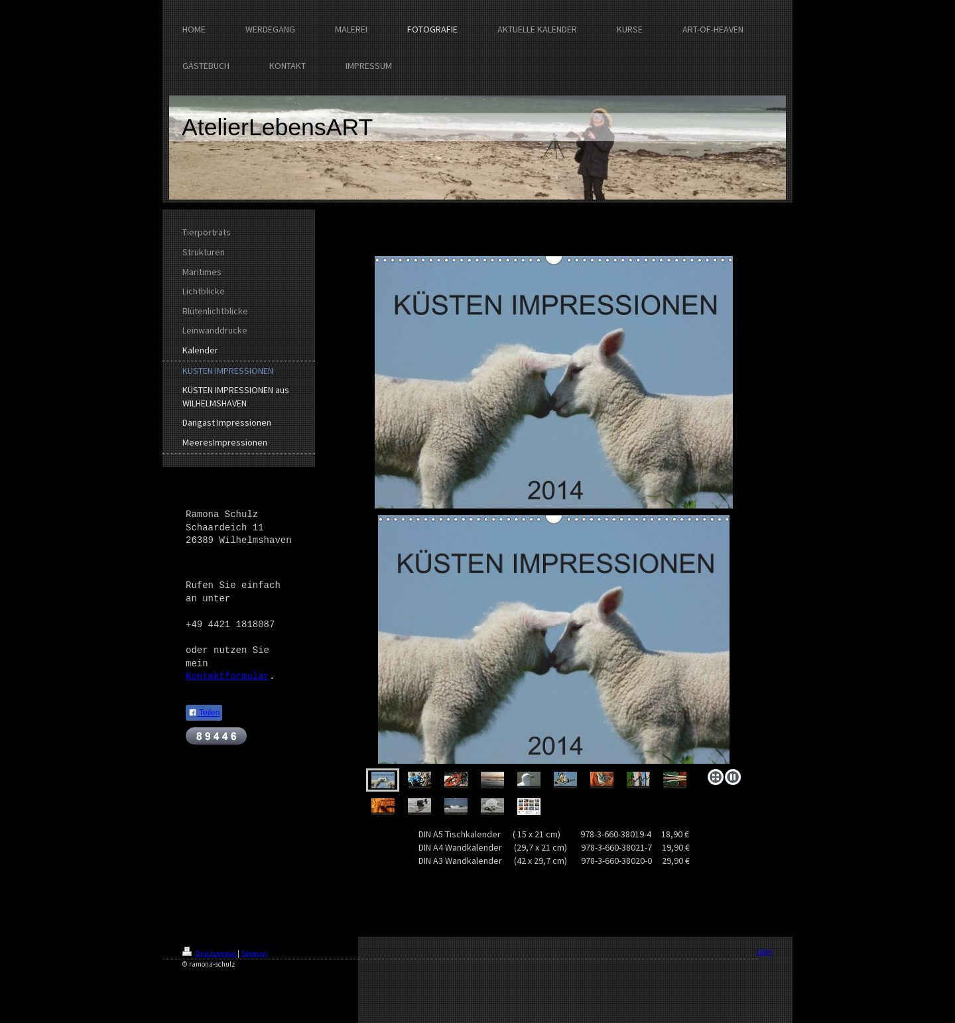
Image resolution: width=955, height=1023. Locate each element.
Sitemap (254, 953)
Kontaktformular (227, 676)
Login (765, 951)
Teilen (204, 712)
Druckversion (209, 953)
